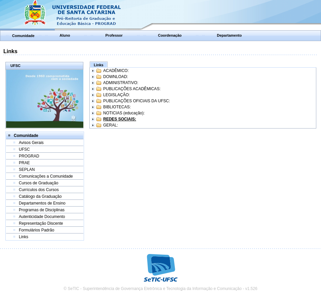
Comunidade (23, 36)
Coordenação (170, 35)
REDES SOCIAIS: (119, 119)
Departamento (229, 35)
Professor (114, 35)
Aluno (64, 35)
